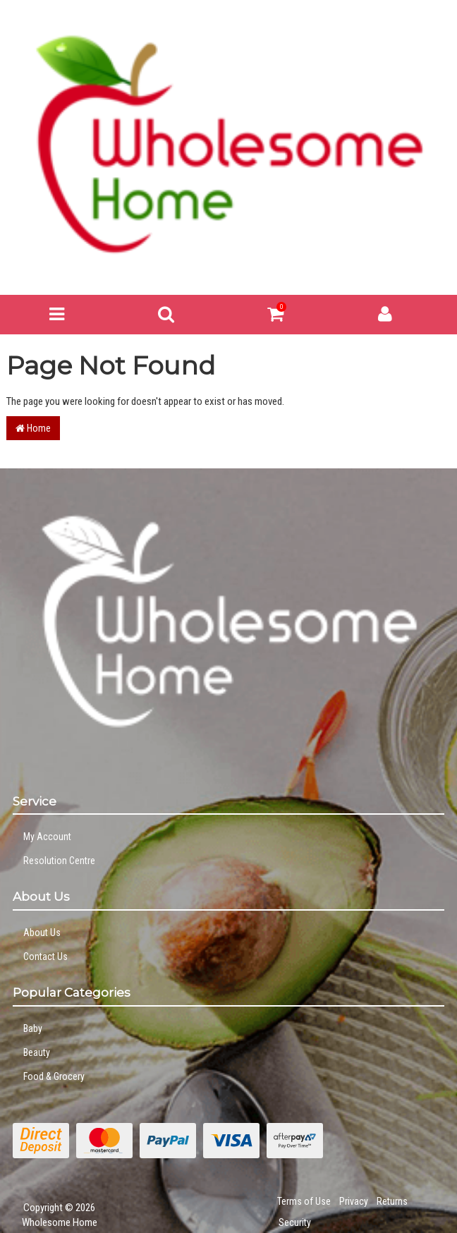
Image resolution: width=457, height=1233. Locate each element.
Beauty (36, 1052)
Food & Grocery (54, 1076)
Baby (32, 1028)
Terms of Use (304, 1201)
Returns (392, 1201)
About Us (42, 932)
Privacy (353, 1201)
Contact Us (45, 956)
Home (33, 428)
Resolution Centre (59, 860)
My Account (47, 836)
